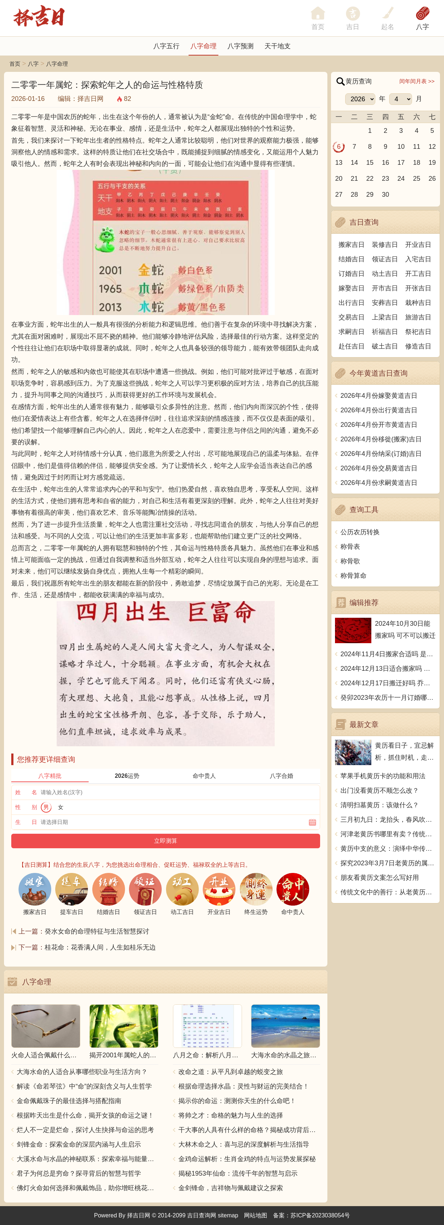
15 (370, 162)
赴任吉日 (352, 346)
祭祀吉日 (418, 331)
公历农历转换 (360, 532)
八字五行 (166, 46)
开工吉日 (418, 273)
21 (354, 178)
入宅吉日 (418, 259)
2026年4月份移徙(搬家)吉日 (381, 439)
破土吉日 (385, 346)
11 (416, 146)
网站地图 (255, 1215)
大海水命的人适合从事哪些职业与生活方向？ (82, 1071)
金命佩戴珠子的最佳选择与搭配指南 (69, 1100)
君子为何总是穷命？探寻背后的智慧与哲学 (79, 1173)
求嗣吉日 (352, 331)
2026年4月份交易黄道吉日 (378, 468)
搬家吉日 (352, 244)
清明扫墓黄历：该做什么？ (379, 805)
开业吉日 (418, 244)
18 (416, 162)
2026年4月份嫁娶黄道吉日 (378, 395)
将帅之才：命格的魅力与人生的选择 (230, 1115)
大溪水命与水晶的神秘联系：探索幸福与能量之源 (87, 1159)
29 (370, 194)
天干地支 (278, 46)
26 (432, 178)
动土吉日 (385, 273)
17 (401, 162)
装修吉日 (385, 244)
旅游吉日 (418, 317)
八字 (422, 26)
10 (401, 146)
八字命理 (203, 46)
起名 (387, 26)
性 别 (26, 807)
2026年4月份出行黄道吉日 (378, 410)
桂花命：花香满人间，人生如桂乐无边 (100, 947)
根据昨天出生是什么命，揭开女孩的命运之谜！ (85, 1115)
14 (354, 162)
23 (385, 178)
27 (338, 194)
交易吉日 (352, 317)
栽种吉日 (418, 302)
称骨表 (350, 546)
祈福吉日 (385, 331)
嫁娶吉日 (352, 288)
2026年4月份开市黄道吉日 (378, 424)
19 (432, 162)
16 (385, 162)
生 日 (26, 822)
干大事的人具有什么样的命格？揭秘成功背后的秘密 (249, 1130)
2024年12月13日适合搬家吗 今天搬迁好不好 (388, 668)
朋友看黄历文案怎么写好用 (379, 877)
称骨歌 (350, 561)
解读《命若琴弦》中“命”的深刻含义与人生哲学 (84, 1086)
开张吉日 (418, 288)
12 (432, 146)
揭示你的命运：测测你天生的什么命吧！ (237, 1100)
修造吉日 (418, 346)
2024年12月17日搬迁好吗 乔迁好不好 (388, 683)
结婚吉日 (352, 259)
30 (385, 194)
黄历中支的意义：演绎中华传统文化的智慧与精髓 (388, 848)
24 (401, 178)
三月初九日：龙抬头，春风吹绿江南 (388, 819)
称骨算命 (353, 575)
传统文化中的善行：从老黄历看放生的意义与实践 (388, 892)
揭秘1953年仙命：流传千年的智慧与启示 (238, 1173)
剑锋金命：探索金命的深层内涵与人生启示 (79, 1144)
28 (354, 194)
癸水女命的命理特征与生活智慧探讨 (97, 931)
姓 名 (26, 792)
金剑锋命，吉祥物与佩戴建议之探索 (230, 1188)
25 (416, 178)
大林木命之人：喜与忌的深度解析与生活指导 (243, 1144)
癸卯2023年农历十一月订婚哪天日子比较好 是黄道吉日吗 (388, 697)
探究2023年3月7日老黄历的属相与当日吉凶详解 (388, 863)
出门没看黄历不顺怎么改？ (379, 790)
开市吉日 (385, 288)
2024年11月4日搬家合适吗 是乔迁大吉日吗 (388, 654)
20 (338, 178)
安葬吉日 (385, 302)
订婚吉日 (352, 273)
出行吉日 (352, 302)
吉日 (352, 26)
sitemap (228, 1215)
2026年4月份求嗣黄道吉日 (378, 482)
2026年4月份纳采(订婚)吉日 (381, 453)
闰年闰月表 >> (417, 81)
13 (338, 162)
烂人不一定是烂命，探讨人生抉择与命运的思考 (85, 1130)
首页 (14, 64)
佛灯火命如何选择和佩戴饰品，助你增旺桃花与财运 (87, 1188)
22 (370, 178)
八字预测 (240, 46)
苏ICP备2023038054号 (320, 1215)
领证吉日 (385, 259)
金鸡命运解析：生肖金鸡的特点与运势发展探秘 (247, 1159)
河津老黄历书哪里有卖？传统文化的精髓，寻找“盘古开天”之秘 (388, 834)
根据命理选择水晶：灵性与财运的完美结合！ (243, 1086)
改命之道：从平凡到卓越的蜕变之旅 (230, 1071)
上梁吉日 (385, 317)
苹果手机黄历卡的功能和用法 (382, 776)
